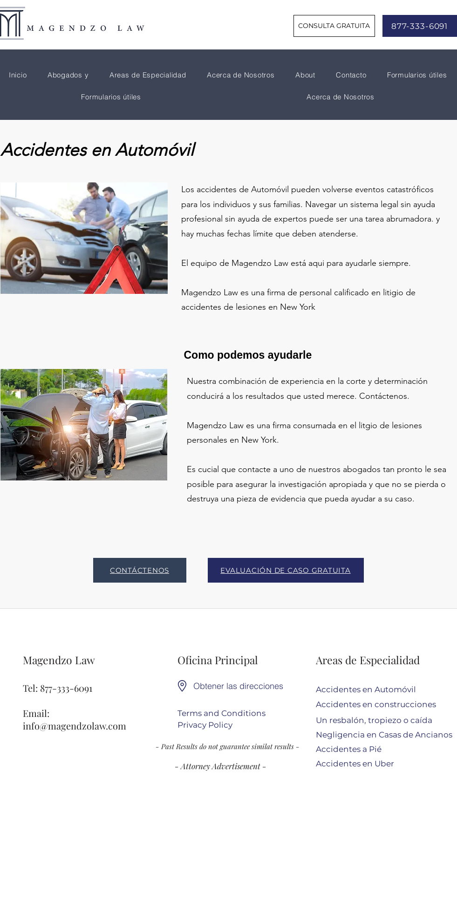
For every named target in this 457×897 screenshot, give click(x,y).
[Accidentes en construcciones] (379, 705)
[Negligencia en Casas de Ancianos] (384, 735)
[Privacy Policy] (206, 725)
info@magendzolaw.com (74, 725)
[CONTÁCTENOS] (139, 570)
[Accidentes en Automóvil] (379, 690)
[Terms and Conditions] (221, 714)
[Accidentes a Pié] (379, 750)
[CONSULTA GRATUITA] (334, 26)
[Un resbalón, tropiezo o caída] (379, 721)
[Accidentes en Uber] (379, 764)
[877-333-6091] (419, 26)
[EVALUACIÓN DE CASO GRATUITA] (286, 570)
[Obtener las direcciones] (241, 685)
